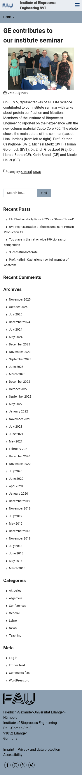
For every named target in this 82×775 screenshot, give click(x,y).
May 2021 (16, 441)
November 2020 (20, 463)
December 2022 (19, 381)
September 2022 (20, 396)
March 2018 (17, 568)
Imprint (8, 749)
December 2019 (19, 501)
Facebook (7, 765)
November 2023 (20, 352)
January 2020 (18, 493)
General (14, 613)
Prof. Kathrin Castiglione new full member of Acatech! (36, 262)
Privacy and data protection (39, 749)
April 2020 (16, 486)
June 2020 (16, 478)
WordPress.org (19, 680)
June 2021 (16, 434)
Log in (13, 658)
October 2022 (18, 389)
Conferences (17, 605)
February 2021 (19, 449)
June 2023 (16, 366)
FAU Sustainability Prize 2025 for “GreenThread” (41, 219)
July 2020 (15, 471)
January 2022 (18, 411)
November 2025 (20, 299)
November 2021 (20, 419)
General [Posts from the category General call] (26, 171)
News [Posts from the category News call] (37, 171)
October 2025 (18, 307)
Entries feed (17, 665)
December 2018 (19, 531)
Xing (31, 765)
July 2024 (15, 329)
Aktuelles (15, 590)
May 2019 (16, 523)
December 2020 (19, 456)
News (13, 628)
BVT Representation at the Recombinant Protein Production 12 (39, 229)
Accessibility (13, 755)
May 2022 (16, 404)
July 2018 (15, 546)
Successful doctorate (23, 252)
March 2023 (17, 374)
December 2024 (19, 322)
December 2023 (19, 344)
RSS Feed (15, 765)
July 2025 (15, 314)
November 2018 (20, 538)
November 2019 (20, 508)
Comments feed (19, 672)
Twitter (23, 765)
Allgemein (15, 598)
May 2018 (16, 561)
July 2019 (15, 516)
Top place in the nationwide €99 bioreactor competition (35, 242)
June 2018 (16, 553)
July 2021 (15, 426)
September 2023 (20, 359)
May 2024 (16, 337)
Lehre (13, 620)
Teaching (15, 635)
